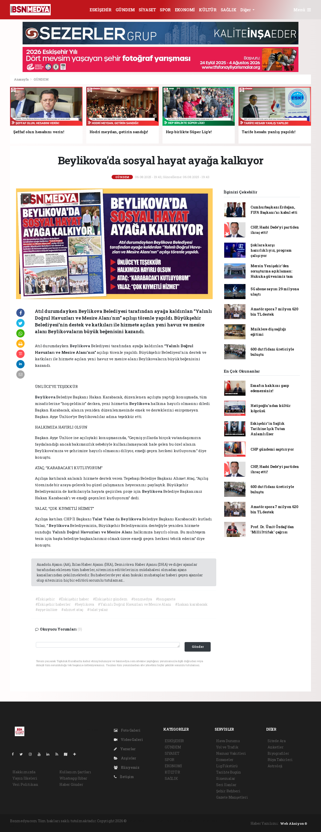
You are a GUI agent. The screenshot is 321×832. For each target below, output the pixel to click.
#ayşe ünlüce (46, 609)
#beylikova (84, 604)
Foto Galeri (127, 730)
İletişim (124, 776)
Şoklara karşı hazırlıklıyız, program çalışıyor (271, 250)
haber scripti (189, 820)
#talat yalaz (97, 609)
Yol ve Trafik (227, 747)
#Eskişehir (45, 599)
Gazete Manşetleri (232, 797)
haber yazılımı (140, 820)
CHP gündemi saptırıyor (272, 449)
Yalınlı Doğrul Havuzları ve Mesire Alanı (92, 531)
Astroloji (275, 766)
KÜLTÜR (208, 9)
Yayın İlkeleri (25, 778)
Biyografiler (278, 753)
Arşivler (125, 758)
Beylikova (80, 345)
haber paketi (165, 820)
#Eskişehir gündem (110, 599)
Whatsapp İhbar (73, 778)
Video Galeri (128, 739)
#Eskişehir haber (74, 599)
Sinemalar (225, 778)
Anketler (275, 747)
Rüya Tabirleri (280, 759)
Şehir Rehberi (228, 791)
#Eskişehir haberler (53, 604)
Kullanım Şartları (75, 772)
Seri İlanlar (226, 784)
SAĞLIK (228, 9)
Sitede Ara (277, 740)
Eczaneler (224, 759)
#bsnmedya (141, 599)
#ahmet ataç (72, 609)
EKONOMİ (185, 9)
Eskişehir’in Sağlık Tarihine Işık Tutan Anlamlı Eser (268, 428)
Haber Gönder (71, 784)
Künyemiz (126, 767)
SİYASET (147, 9)
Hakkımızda (24, 772)
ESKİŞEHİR (100, 9)
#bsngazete (166, 599)
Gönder (198, 647)
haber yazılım (213, 820)
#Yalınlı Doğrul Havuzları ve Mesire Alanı (134, 604)
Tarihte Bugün (228, 772)
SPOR (165, 9)
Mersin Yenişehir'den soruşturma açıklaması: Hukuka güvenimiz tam (272, 271)
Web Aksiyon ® (293, 823)
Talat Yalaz (103, 518)
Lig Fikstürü (226, 766)
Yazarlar (125, 748)
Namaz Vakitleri (231, 753)
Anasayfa (21, 79)
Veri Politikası (25, 784)
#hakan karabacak (191, 604)
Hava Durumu (228, 740)
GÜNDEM (125, 9)
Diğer (246, 9)
